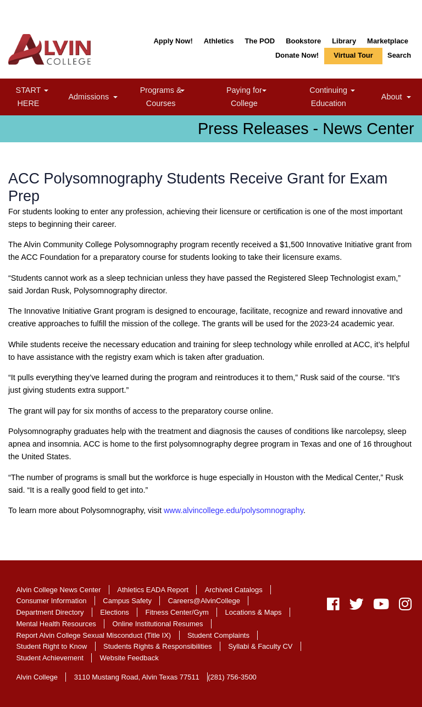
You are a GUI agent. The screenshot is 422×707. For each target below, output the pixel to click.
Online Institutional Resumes (158, 624)
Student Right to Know (51, 646)
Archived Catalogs (234, 590)
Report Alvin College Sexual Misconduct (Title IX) (93, 635)
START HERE (40, 96)
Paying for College (256, 96)
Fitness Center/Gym (177, 612)
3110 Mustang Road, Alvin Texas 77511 (136, 677)
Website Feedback (129, 658)
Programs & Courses (174, 96)
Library (344, 41)
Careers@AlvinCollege (204, 601)
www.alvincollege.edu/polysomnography (233, 510)
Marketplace (387, 41)
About (397, 98)
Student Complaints (218, 635)
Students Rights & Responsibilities (157, 646)
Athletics (219, 41)
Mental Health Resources (56, 624)
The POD (260, 41)
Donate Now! (297, 55)
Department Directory (50, 612)
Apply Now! (172, 41)
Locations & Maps (253, 612)
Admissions (95, 98)
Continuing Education (343, 96)
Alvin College (37, 677)
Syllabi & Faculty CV (260, 646)
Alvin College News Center (58, 590)
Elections (114, 612)
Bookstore (303, 41)
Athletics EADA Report (152, 590)
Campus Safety (127, 601)
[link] (45, 91)
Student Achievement (49, 658)
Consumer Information (51, 601)
